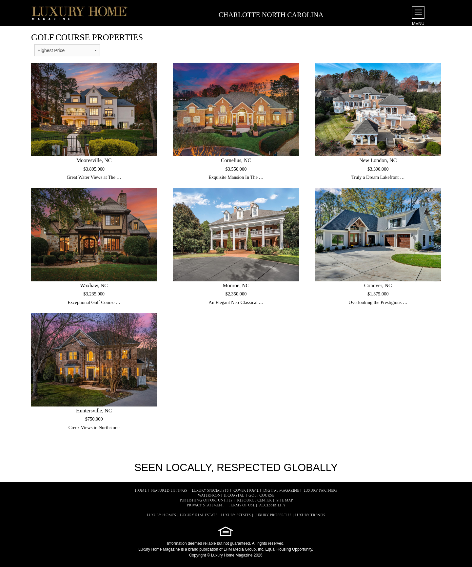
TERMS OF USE (242, 505)
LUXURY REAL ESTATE (198, 515)
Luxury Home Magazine (159, 549)
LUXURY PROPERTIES (272, 515)
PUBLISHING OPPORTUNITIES (206, 500)
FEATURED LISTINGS (169, 491)
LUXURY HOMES (161, 515)
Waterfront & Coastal (221, 496)
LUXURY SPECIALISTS (210, 491)
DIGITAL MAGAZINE (281, 491)
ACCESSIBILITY (272, 505)
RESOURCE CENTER (254, 500)
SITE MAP (284, 500)
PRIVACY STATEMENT (205, 505)
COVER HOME (246, 491)
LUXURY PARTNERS (321, 491)
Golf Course (261, 496)
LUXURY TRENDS (310, 515)
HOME (141, 491)
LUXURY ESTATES (236, 515)
